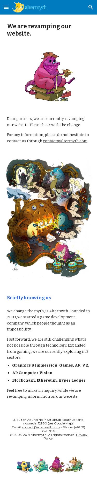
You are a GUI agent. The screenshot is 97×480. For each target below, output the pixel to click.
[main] (48, 30)
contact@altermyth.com (65, 141)
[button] (6, 7)
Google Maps (63, 423)
